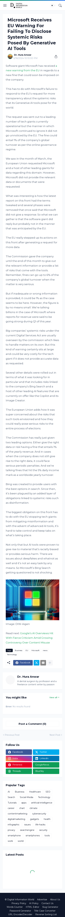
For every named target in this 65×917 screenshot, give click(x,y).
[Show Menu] (5, 5)
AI (9, 791)
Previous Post (12, 735)
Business (18, 650)
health (47, 819)
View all (53, 697)
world (20, 841)
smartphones (33, 835)
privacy (11, 830)
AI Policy (33, 903)
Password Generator (20, 910)
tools (47, 835)
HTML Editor (32, 907)
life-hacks (40, 824)
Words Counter (15, 907)
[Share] (54, 56)
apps (23, 802)
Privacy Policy (19, 903)
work (10, 841)
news (45, 650)
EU (27, 650)
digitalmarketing (16, 819)
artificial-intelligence (41, 802)
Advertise (42, 899)
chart (22, 808)
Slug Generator (50, 907)
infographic (13, 824)
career (11, 808)
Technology (12, 654)
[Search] (60, 5)
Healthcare (35, 791)
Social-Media (26, 797)
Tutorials (12, 802)
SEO (48, 791)
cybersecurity (39, 813)
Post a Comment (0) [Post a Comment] (32, 723)
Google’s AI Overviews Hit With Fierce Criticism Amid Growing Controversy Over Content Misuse (29, 638)
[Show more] (50, 662)
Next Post (55, 735)
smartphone (14, 835)
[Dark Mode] (53, 5)
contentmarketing (17, 813)
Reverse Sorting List (46, 914)
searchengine (27, 830)
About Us (55, 899)
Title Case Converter (44, 910)
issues (27, 824)
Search (11, 797)
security (43, 830)
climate (33, 808)
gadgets (34, 819)
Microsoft (36, 650)
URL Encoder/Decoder (20, 914)
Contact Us (47, 903)
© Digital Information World (19, 899)
